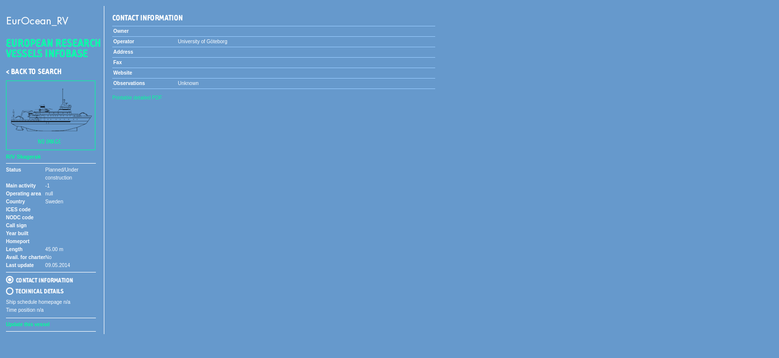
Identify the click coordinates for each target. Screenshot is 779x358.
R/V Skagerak (23, 157)
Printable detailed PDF (137, 97)
